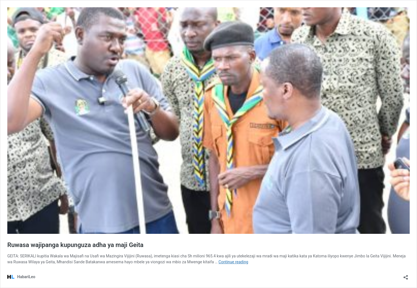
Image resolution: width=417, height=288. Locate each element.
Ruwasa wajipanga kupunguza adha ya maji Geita (75, 244)
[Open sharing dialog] (406, 275)
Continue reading (233, 262)
